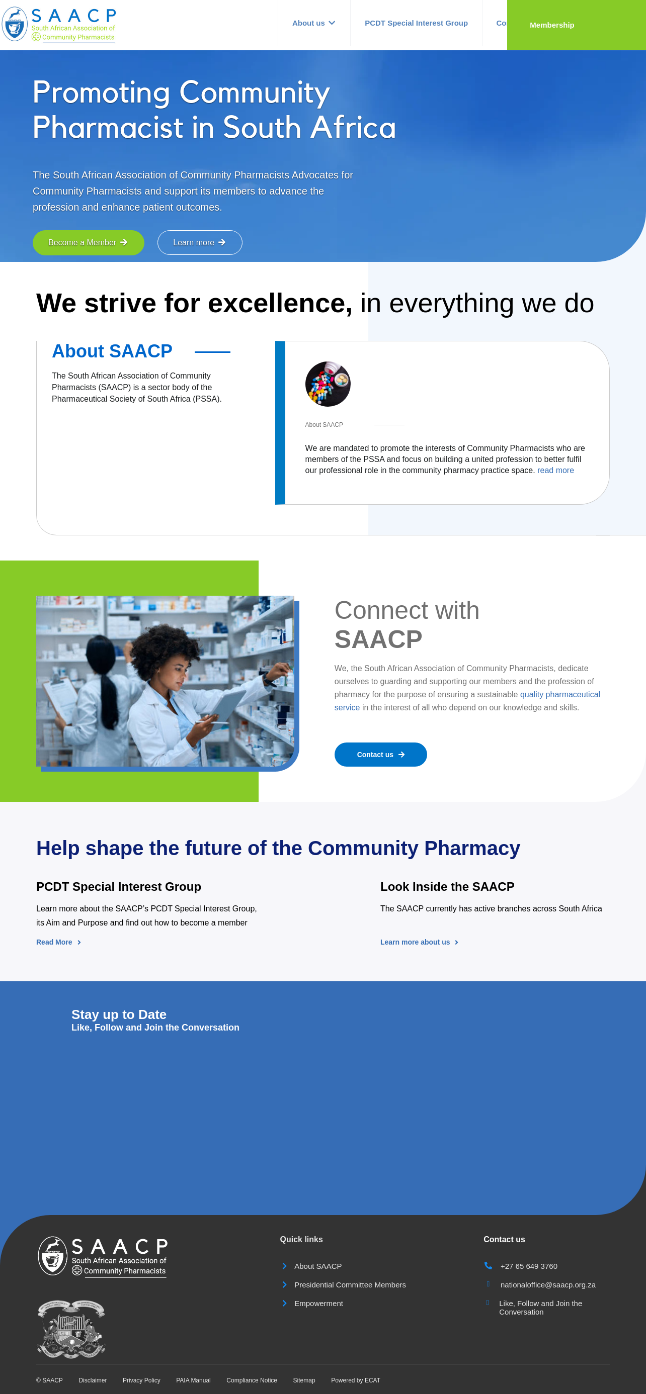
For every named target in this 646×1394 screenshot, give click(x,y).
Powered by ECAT (355, 1380)
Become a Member (88, 242)
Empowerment (311, 1303)
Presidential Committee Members (343, 1284)
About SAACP (112, 351)
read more (555, 470)
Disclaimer (92, 1380)
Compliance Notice (251, 1380)
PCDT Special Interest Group (457, 25)
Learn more (199, 242)
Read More (58, 942)
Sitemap (304, 1380)
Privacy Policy (141, 1380)
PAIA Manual (193, 1380)
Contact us (559, 25)
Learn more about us (419, 942)
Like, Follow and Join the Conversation (540, 1307)
